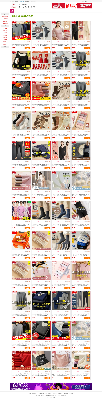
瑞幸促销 (5, 37)
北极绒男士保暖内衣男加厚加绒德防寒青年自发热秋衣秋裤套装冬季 (20, 75)
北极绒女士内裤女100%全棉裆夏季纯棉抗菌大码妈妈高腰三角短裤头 (80, 135)
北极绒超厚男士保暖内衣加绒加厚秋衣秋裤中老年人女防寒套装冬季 (20, 254)
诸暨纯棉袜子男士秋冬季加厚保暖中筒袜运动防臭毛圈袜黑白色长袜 (40, 224)
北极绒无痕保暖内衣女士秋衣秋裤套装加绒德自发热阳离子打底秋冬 (60, 165)
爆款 (21, 11)
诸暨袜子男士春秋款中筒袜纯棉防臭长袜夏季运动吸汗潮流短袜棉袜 (80, 254)
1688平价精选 (5, 19)
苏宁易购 (5, 35)
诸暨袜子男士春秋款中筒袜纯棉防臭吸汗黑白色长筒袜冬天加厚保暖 (60, 254)
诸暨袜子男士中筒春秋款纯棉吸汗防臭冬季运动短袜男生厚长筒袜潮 (40, 45)
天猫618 (5, 14)
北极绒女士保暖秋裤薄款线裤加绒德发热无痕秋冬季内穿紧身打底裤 (80, 45)
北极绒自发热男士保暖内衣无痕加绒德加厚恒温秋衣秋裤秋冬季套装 (20, 344)
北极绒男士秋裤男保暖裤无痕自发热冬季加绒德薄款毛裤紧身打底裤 (40, 165)
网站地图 (55, 393)
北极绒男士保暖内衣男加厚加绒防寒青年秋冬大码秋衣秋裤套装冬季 (80, 165)
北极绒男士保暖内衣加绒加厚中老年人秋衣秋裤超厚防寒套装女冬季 (20, 105)
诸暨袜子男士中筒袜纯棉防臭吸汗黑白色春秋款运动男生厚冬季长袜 (60, 224)
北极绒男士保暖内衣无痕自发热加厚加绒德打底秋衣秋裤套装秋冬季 (60, 344)
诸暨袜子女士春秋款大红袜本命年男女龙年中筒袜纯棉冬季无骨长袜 (40, 75)
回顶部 (4, 46)
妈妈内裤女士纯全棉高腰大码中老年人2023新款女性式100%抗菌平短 (60, 374)
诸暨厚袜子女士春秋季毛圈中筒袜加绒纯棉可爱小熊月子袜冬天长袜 (60, 135)
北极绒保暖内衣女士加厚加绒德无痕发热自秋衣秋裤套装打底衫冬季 (40, 105)
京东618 (5, 28)
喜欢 (15, 41)
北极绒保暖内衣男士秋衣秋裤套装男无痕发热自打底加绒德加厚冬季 (80, 75)
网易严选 (5, 42)
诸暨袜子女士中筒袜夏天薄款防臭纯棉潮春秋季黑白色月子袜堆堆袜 (60, 194)
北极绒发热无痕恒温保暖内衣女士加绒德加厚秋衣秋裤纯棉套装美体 (80, 284)
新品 (16, 11)
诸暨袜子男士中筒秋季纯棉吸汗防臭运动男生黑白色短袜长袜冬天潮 (60, 75)
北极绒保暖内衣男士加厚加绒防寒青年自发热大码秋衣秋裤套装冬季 (40, 314)
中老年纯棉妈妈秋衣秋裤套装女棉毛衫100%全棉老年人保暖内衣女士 (20, 224)
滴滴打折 (5, 21)
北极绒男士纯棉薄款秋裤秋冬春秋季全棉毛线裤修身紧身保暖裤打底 (80, 314)
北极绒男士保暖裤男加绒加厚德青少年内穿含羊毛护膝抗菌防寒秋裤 (20, 165)
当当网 (5, 33)
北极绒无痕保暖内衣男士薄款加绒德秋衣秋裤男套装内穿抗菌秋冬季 (20, 45)
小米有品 (5, 39)
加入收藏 (22, 1)
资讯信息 (84, 1)
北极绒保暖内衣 (42, 393)
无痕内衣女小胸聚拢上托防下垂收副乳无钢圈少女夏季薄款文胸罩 (80, 194)
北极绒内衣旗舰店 (45, 395)
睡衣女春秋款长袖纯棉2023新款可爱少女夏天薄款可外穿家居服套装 (40, 194)
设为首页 (60, 393)
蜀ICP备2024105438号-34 (60, 395)
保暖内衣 (28, 11)
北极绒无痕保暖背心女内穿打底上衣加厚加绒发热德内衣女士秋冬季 (40, 284)
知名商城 (5, 26)
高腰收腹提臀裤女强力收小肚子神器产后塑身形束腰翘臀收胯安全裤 (80, 224)
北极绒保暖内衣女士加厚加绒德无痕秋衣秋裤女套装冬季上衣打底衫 (80, 374)
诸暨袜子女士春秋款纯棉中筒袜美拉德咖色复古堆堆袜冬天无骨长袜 (40, 135)
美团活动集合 (5, 16)
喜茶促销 (5, 30)
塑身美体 (35, 11)
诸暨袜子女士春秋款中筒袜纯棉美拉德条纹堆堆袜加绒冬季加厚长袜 (60, 105)
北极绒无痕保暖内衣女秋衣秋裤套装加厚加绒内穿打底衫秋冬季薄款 (60, 45)
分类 (48, 11)
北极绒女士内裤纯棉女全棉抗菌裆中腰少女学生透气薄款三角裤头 (60, 284)
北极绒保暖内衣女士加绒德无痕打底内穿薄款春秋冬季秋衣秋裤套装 (20, 194)
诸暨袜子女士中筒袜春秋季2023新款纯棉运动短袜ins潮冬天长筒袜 (20, 135)
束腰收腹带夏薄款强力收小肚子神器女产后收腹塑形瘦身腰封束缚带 (40, 374)
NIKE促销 (5, 44)
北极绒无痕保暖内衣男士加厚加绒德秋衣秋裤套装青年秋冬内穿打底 (40, 344)
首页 (12, 11)
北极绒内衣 (34, 393)
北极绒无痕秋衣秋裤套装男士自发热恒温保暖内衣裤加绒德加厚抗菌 (20, 314)
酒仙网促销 (5, 23)
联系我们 (90, 1)
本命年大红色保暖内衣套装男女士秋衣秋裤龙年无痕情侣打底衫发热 (20, 374)
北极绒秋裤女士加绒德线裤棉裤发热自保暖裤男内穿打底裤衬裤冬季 (40, 254)
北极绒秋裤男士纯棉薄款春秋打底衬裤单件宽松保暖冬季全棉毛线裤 (60, 314)
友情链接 (49, 393)
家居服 (42, 11)
